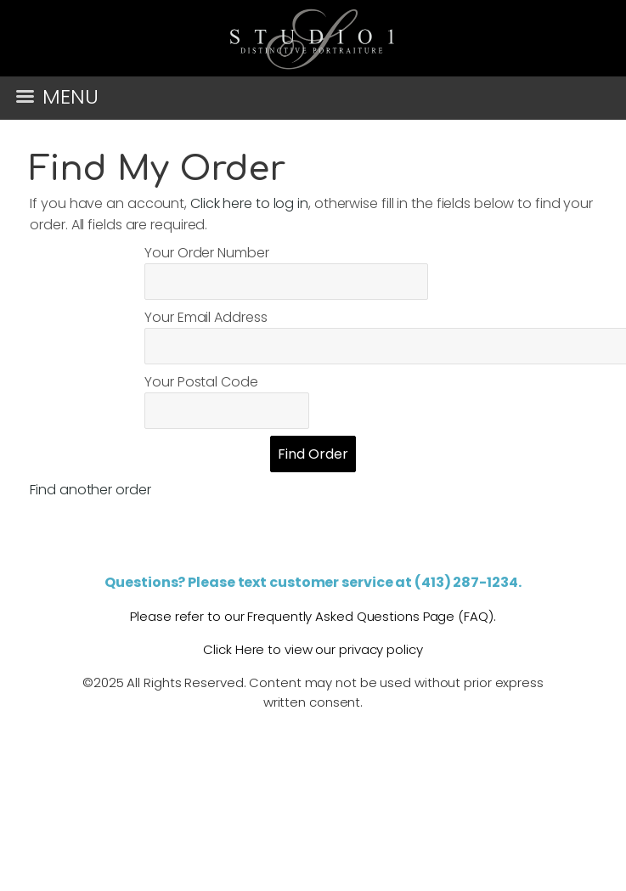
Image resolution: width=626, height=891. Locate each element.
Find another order (90, 489)
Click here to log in (249, 203)
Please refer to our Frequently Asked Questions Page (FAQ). (312, 616)
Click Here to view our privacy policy (312, 649)
